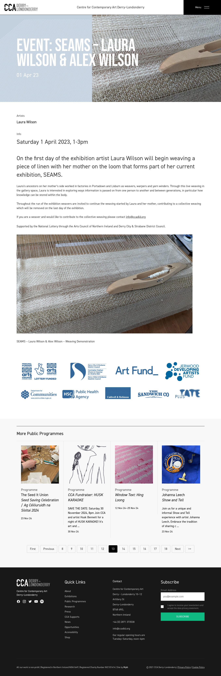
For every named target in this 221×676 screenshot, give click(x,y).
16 (144, 549)
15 (134, 549)
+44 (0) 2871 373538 (124, 622)
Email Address (168, 590)
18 (165, 549)
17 (155, 549)
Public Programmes (75, 601)
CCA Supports (72, 617)
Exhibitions (71, 596)
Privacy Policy (184, 667)
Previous (48, 549)
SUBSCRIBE (182, 616)
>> (189, 549)
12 (102, 549)
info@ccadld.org (136, 217)
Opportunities (72, 627)
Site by (122, 667)
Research (70, 606)
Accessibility (71, 632)
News (68, 622)
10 (81, 549)
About (68, 591)
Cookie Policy (198, 667)
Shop (67, 637)
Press (68, 611)
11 (92, 549)
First (33, 549)
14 (123, 549)
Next (178, 549)
